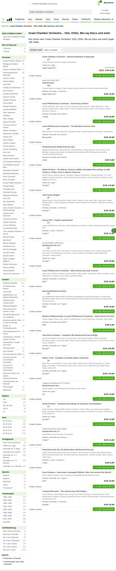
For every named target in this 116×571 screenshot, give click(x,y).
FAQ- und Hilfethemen (100, 524)
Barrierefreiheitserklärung (47, 551)
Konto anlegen (105, 13)
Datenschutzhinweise (28, 551)
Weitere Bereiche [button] (103, 19)
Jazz (30, 19)
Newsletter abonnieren (16, 524)
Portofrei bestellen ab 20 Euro (43, 4)
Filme (56, 19)
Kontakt (72, 551)
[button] (15, 38)
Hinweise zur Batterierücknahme (88, 551)
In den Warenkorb (104, 75)
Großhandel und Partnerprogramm (9, 544)
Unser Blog (6, 539)
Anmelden (105, 10)
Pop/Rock (19, 19)
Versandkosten (12, 551)
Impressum (63, 551)
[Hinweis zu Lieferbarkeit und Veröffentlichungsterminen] (55, 65)
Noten (75, 19)
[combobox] (60, 12)
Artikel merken (35, 76)
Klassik (39, 19)
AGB (3, 551)
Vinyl (48, 19)
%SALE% (86, 19)
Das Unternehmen (10, 535)
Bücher (65, 19)
